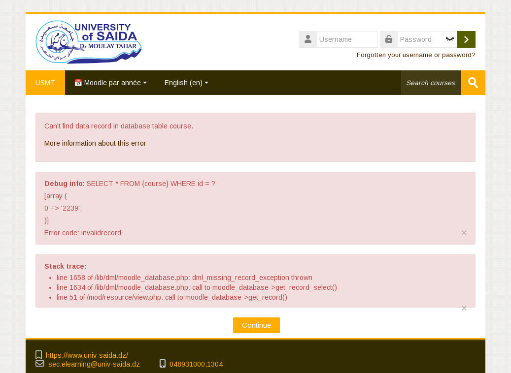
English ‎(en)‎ (186, 83)
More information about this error (95, 143)
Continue (256, 325)
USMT (45, 83)
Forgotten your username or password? (416, 55)
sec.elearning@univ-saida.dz (94, 364)
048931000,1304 (196, 364)
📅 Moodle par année (110, 83)
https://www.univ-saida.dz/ (87, 355)
